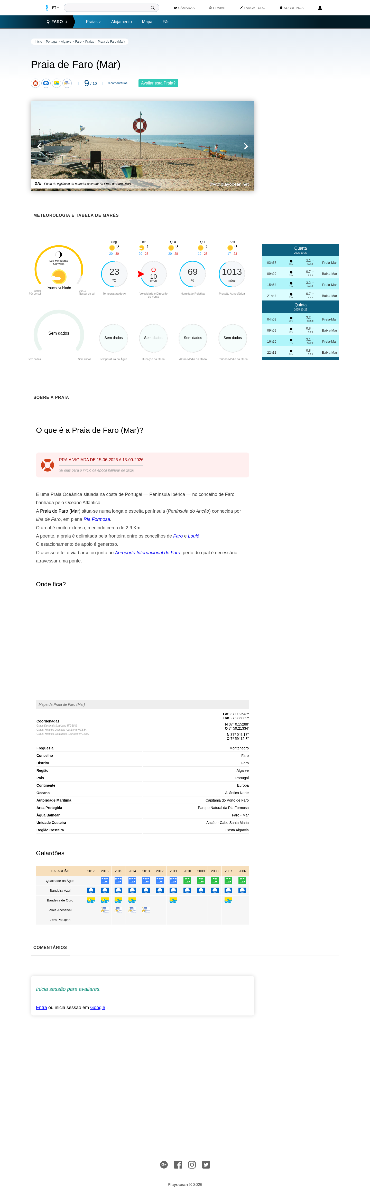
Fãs (166, 22)
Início (38, 41)
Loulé (193, 536)
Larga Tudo (252, 8)
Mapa (147, 22)
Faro (78, 41)
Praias (93, 22)
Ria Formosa (97, 519)
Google (97, 1007)
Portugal (51, 41)
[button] (87, 146)
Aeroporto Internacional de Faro (147, 552)
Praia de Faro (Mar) (111, 41)
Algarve (66, 41)
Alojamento (121, 22)
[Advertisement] (300, 116)
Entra (41, 1007)
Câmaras (184, 8)
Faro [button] (57, 21)
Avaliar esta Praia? (158, 83)
